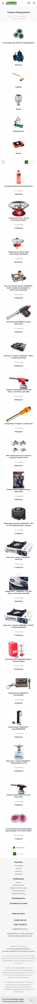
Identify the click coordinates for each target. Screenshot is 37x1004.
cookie (21, 999)
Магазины (18, 874)
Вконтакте (16, 908)
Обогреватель (18, 131)
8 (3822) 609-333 (20, 920)
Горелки (18, 87)
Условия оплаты (18, 885)
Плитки (18, 153)
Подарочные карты (19, 893)
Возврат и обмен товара (18, 888)
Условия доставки (18, 890)
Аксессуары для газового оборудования (18, 43)
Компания (18, 862)
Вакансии (18, 871)
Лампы (18, 109)
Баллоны (18, 65)
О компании (18, 865)
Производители (18, 898)
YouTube (20, 908)
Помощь (18, 882)
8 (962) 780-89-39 (20, 924)
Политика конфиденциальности (18, 949)
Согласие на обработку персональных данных (18, 951)
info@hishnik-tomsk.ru (20, 929)
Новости (18, 868)
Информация (18, 879)
